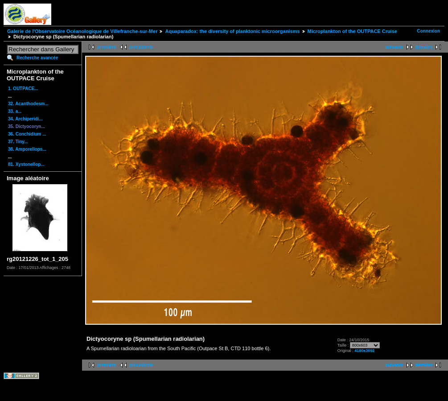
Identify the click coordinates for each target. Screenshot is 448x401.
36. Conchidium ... (27, 134)
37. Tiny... (18, 141)
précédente (141, 47)
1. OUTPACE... (23, 88)
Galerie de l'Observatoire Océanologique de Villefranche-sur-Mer (82, 31)
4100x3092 (364, 350)
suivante (394, 47)
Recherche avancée (37, 57)
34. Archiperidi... (25, 118)
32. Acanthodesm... (28, 103)
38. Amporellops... (27, 149)
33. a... (15, 111)
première (106, 47)
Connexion (428, 31)
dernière (424, 47)
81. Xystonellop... (26, 164)
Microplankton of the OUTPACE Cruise (352, 31)
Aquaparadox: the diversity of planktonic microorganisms (232, 31)
